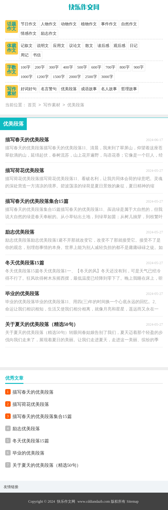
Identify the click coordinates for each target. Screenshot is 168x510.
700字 (111, 67)
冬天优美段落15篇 (30, 440)
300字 (54, 67)
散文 (89, 45)
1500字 (59, 76)
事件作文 (109, 24)
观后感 (119, 45)
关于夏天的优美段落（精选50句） (46, 465)
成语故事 (89, 89)
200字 (40, 67)
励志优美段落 (26, 428)
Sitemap (132, 501)
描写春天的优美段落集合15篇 (42, 416)
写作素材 (11, 91)
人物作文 (49, 24)
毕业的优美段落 (28, 453)
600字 (96, 67)
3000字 (107, 76)
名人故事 (109, 89)
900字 (139, 67)
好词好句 (29, 89)
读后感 (103, 45)
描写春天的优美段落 (33, 392)
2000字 (75, 76)
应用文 (59, 45)
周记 (25, 55)
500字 (82, 67)
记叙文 (27, 45)
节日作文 (29, 24)
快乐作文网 (66, 501)
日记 (134, 45)
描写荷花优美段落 (30, 404)
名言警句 (49, 89)
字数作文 (11, 69)
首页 (32, 105)
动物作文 (69, 24)
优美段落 (69, 89)
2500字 (91, 76)
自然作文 (129, 24)
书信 (37, 55)
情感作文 (29, 33)
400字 (68, 67)
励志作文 (49, 33)
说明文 (43, 45)
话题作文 (11, 26)
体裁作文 (11, 48)
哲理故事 (129, 89)
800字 (125, 67)
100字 (26, 67)
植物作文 (89, 24)
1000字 (27, 76)
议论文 (75, 45)
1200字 (43, 76)
